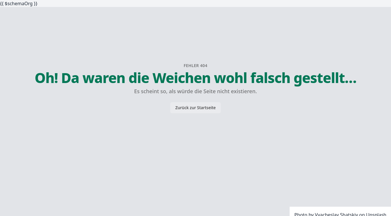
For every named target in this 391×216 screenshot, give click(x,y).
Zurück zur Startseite (195, 107)
